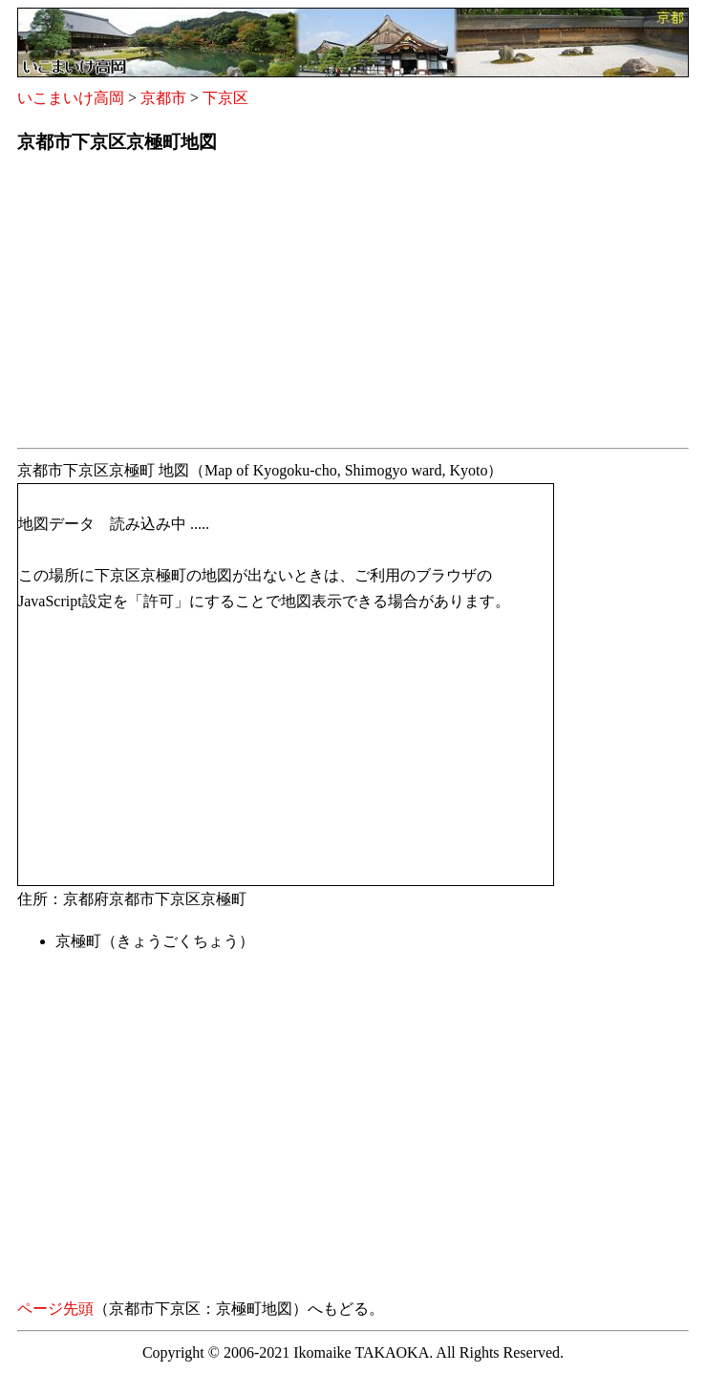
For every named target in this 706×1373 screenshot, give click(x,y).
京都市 (163, 98)
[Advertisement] (353, 306)
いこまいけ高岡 (70, 98)
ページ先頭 (55, 1308)
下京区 (225, 98)
